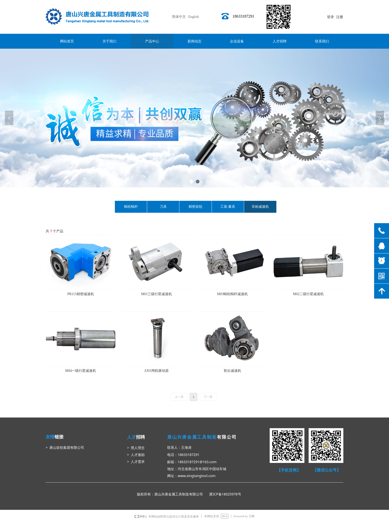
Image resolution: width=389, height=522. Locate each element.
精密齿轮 (195, 207)
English (193, 17)
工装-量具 (227, 207)
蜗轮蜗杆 (131, 207)
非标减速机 (260, 207)
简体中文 (179, 17)
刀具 (163, 207)
